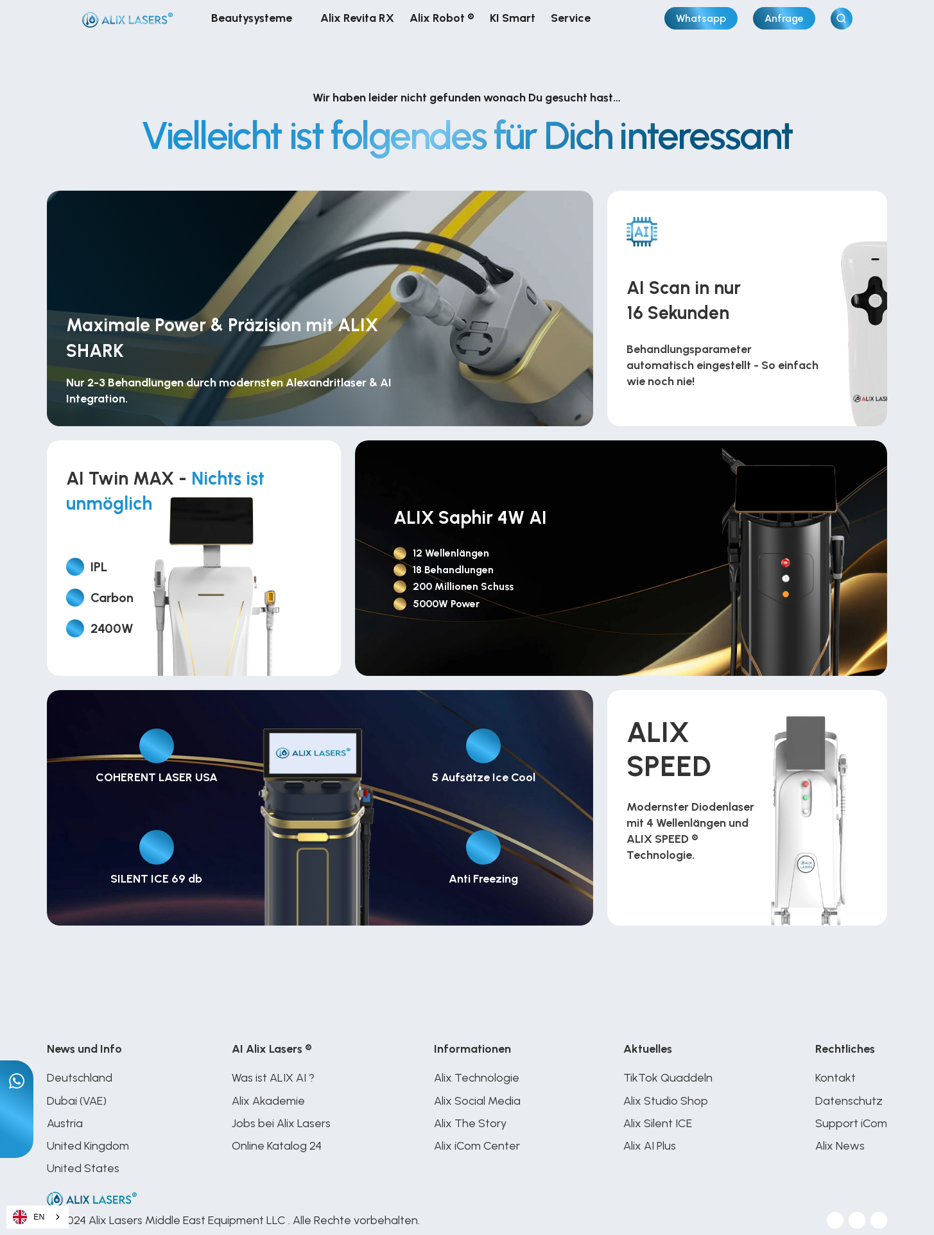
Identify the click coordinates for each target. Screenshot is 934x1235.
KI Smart (512, 18)
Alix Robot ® (442, 18)
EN (29, 1217)
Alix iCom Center (477, 1146)
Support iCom (851, 1123)
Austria (65, 1123)
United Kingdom (88, 1146)
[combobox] (37, 1217)
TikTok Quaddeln (668, 1078)
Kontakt (835, 1078)
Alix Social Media (477, 1101)
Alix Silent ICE (657, 1123)
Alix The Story (470, 1123)
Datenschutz (849, 1101)
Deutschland (81, 1078)
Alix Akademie (268, 1101)
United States (84, 1168)
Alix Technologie (476, 1078)
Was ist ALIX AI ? (273, 1078)
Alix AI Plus (651, 1146)
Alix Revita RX (357, 18)
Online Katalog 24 (277, 1146)
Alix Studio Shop (665, 1101)
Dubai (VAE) (77, 1101)
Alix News (840, 1146)
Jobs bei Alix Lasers (281, 1123)
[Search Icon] (841, 18)
